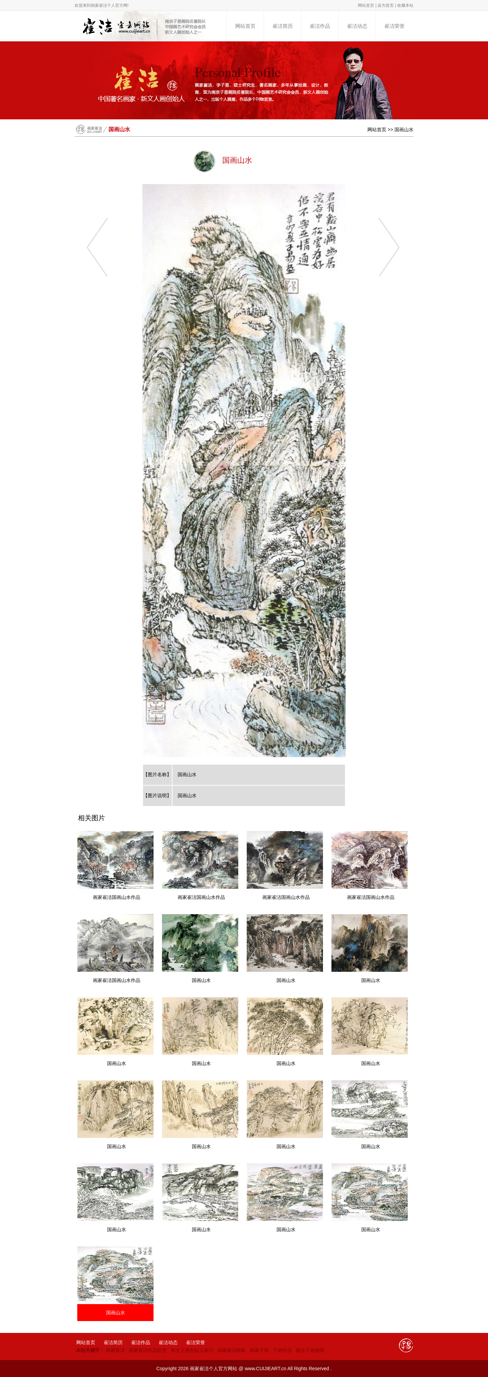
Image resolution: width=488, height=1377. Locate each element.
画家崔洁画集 (231, 1350)
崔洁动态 (357, 26)
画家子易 (259, 1350)
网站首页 (366, 5)
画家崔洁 (115, 1350)
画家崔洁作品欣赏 (148, 1350)
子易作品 (282, 1350)
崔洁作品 (320, 26)
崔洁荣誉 (394, 26)
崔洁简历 (282, 26)
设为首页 (386, 5)
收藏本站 (405, 5)
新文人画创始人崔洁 (192, 1350)
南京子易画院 (310, 1350)
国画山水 (403, 129)
